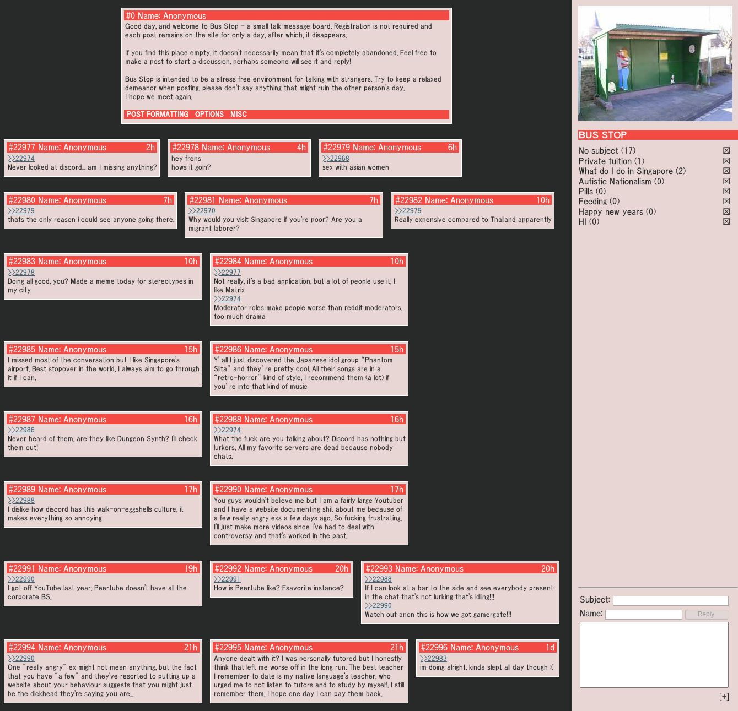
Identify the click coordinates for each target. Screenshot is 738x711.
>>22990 (21, 579)
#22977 (22, 147)
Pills (586, 191)
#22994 (22, 647)
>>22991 (227, 579)
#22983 (22, 261)
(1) (639, 160)
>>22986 (21, 429)
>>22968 (335, 158)
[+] (724, 696)
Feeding (593, 201)
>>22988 (21, 500)
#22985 (22, 349)
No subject (600, 150)
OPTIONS (209, 114)
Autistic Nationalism (615, 181)
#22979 (337, 147)
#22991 (22, 568)
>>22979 (21, 210)
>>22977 (227, 272)
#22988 (228, 419)
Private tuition (605, 160)
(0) (659, 181)
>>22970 (202, 210)
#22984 (228, 261)
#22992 (228, 568)
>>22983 (433, 658)
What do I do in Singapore (626, 170)
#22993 (379, 568)
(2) (681, 170)
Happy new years (611, 211)
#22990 (228, 489)
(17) (628, 150)
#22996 (434, 647)
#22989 (22, 489)
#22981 (203, 200)
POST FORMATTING (157, 114)
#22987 (22, 419)
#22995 (228, 647)
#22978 (186, 147)
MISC (238, 114)
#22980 (22, 200)
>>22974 (21, 158)
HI (582, 221)
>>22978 (21, 272)
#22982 (409, 200)
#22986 (228, 349)
